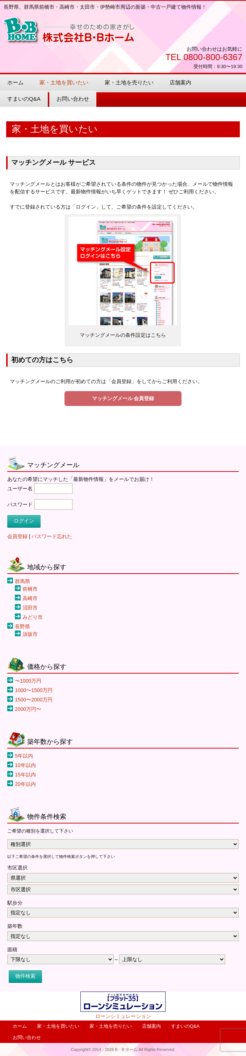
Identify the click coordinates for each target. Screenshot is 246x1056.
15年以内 (25, 775)
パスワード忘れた (52, 536)
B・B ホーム (69, 30)
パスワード (20, 504)
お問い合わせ (73, 99)
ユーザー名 (20, 488)
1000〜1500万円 (34, 690)
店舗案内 (180, 82)
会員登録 (17, 536)
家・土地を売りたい (129, 82)
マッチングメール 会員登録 (123, 398)
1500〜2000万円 (34, 700)
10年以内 (25, 765)
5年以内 (24, 756)
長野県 (22, 626)
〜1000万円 (28, 681)
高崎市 (30, 598)
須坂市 (30, 634)
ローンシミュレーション (123, 1016)
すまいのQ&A (24, 99)
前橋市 (30, 589)
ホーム (15, 82)
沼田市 (30, 608)
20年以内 (25, 784)
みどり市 (32, 617)
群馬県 (22, 581)
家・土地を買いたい (63, 82)
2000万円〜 (28, 709)
